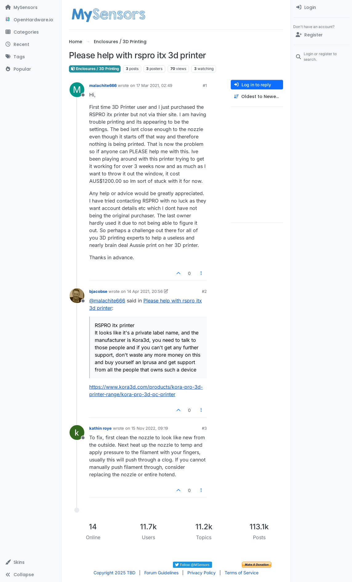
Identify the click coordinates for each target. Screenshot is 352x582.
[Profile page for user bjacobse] (77, 295)
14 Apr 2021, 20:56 (145, 291)
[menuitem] (321, 7)
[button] (30, 562)
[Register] (321, 35)
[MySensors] (30, 7)
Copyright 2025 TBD (114, 572)
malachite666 (103, 85)
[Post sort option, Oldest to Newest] (257, 96)
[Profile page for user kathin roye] (77, 432)
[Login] (321, 7)
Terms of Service (241, 572)
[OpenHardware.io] (30, 20)
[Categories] (30, 32)
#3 (204, 428)
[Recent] (30, 44)
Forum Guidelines (161, 572)
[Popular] (30, 69)
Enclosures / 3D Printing (94, 68)
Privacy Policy (201, 572)
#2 (204, 291)
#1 (205, 85)
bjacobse (98, 291)
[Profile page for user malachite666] (77, 89)
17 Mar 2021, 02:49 (154, 85)
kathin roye (100, 428)
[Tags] (30, 57)
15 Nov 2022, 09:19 (149, 428)
